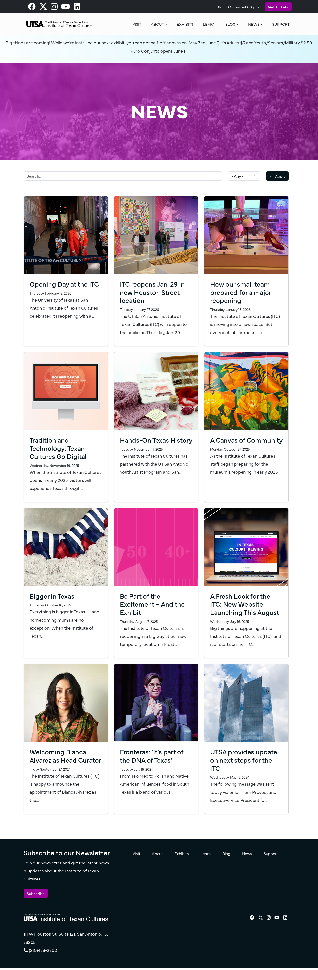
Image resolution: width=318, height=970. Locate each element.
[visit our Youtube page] (65, 7)
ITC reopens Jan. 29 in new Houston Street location (153, 291)
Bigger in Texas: (53, 595)
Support (281, 24)
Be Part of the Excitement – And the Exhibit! (153, 604)
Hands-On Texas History (145, 443)
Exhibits (185, 24)
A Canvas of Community (228, 443)
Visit (137, 24)
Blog (230, 24)
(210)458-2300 (43, 958)
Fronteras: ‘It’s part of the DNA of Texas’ (152, 755)
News (253, 24)
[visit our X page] (43, 7)
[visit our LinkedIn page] (77, 7)
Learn (209, 24)
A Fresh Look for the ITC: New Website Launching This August (245, 604)
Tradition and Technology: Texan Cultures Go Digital (59, 447)
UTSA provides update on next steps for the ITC (244, 759)
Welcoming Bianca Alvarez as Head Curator (58, 759)
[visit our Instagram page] (54, 7)
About (157, 24)
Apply (280, 176)
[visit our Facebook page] (32, 7)
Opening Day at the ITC (65, 283)
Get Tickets (278, 6)
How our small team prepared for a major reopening (241, 291)
